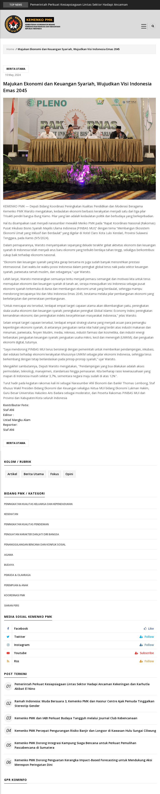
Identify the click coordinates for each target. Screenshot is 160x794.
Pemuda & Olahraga (17, 575)
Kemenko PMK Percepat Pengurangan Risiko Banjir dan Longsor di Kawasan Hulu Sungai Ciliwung (85, 731)
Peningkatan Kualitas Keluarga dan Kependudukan (38, 504)
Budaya (9, 565)
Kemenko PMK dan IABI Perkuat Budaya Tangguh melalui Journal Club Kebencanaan (76, 718)
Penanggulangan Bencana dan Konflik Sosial (35, 544)
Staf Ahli (8, 410)
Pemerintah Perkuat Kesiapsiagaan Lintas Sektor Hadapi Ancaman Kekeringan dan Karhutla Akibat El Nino (82, 686)
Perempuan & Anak (16, 585)
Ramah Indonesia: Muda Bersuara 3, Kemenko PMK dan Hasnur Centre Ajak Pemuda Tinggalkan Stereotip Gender (84, 703)
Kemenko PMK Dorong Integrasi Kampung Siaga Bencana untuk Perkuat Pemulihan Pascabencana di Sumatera (75, 745)
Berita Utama (15, 69)
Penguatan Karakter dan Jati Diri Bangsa (31, 534)
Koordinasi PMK (14, 595)
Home (10, 49)
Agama (8, 555)
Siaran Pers (11, 605)
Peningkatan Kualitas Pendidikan (26, 524)
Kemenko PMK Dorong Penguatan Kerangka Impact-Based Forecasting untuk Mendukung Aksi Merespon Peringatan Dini (83, 762)
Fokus (54, 474)
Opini (69, 474)
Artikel (12, 474)
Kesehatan (11, 514)
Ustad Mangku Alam (16, 420)
